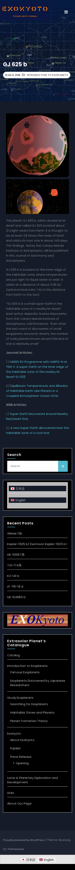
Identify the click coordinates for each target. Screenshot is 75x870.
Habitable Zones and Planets (32, 712)
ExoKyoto (14, 733)
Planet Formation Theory (29, 721)
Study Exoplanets (20, 698)
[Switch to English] (37, 500)
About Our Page (19, 803)
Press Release (21, 757)
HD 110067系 (16, 554)
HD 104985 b (16, 597)
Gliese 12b (14, 533)
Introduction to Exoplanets (47, 75)
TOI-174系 (14, 565)
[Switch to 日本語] (37, 488)
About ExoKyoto (22, 740)
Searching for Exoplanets (29, 704)
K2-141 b (13, 576)
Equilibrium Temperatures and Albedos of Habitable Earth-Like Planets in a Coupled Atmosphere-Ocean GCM (37, 391)
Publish (15, 748)
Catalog (13, 655)
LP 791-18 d (15, 586)
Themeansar (15, 849)
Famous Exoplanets (25, 672)
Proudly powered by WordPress (24, 840)
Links (10, 793)
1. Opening (21, 763)
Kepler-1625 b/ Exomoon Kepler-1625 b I (37, 544)
